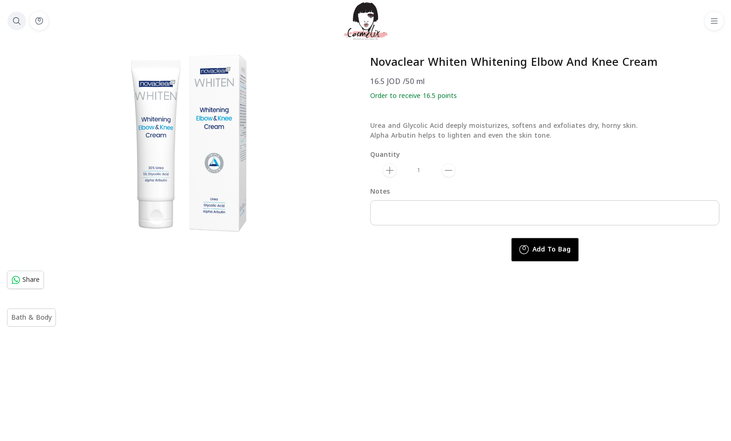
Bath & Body (31, 317)
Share (25, 279)
